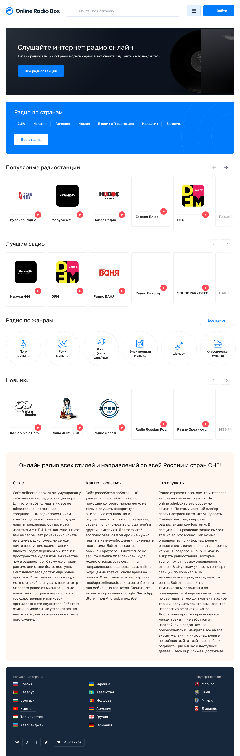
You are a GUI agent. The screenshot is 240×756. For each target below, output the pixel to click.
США (22, 124)
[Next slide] (226, 167)
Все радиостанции (41, 71)
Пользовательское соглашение (39, 746)
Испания (41, 124)
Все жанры (217, 322)
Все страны (31, 139)
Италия (86, 124)
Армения (64, 124)
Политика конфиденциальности (103, 746)
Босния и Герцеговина (119, 124)
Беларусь (177, 124)
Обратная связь (154, 746)
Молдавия (153, 124)
